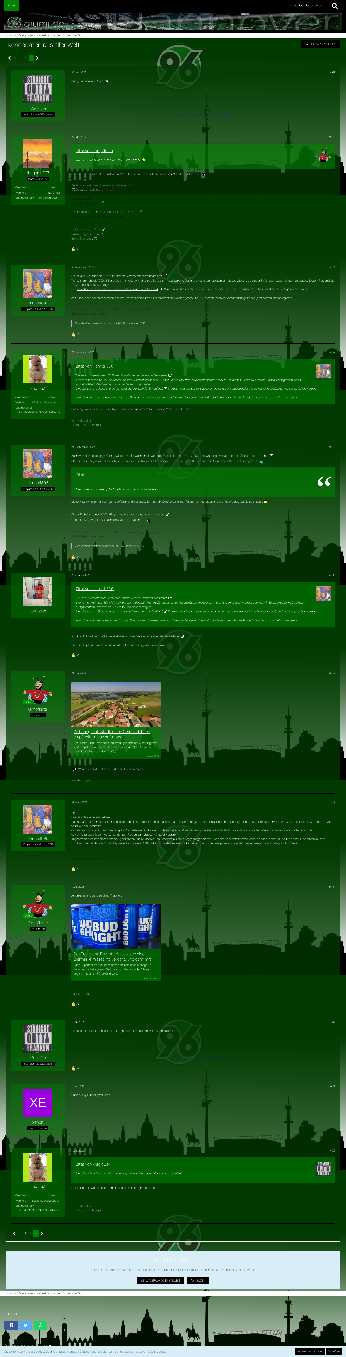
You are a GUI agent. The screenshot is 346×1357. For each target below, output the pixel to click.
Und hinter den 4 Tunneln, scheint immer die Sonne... (104, 212)
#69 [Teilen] (332, 887)
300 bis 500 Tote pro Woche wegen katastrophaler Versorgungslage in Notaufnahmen (125, 636)
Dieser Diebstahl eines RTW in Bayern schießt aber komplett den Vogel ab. (118, 514)
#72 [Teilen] (332, 1150)
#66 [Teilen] (332, 575)
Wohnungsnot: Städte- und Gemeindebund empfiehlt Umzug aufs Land (112, 734)
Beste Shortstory (82, 239)
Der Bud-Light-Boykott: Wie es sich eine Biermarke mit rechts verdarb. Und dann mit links (112, 956)
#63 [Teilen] (332, 267)
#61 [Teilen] (332, 72)
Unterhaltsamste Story (86, 229)
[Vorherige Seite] (9, 58)
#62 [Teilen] (332, 137)
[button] (11, 1325)
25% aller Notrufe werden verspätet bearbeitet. (133, 276)
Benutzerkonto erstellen (160, 1280)
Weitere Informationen (310, 1351)
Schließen (334, 1351)
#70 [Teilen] (332, 1022)
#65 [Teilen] (332, 447)
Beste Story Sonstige (85, 234)
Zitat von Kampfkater (94, 150)
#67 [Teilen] (332, 673)
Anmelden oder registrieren (307, 5)
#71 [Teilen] (332, 1086)
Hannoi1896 (114, 323)
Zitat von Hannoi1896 (95, 366)
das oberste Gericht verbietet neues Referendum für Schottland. (117, 289)
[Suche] (335, 5)
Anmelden (198, 1280)
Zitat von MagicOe (92, 1164)
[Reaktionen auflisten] (75, 248)
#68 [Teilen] (332, 802)
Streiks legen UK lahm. (254, 456)
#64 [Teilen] (332, 352)
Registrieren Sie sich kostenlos (179, 1270)
